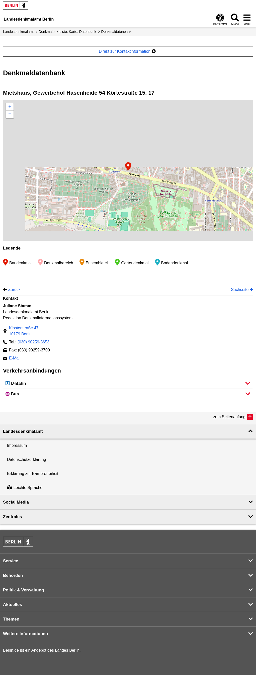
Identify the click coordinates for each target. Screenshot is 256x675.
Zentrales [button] (12, 516)
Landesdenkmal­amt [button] (23, 431)
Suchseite (239, 289)
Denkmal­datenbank (116, 32)
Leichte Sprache (24, 487)
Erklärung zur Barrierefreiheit (32, 473)
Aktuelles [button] (12, 604)
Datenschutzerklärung (26, 459)
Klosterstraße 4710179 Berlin (23, 331)
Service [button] (10, 561)
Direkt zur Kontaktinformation (127, 51)
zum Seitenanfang (229, 417)
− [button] (10, 114)
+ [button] (10, 107)
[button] (128, 383)
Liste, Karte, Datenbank (77, 32)
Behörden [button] (13, 575)
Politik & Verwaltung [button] (23, 590)
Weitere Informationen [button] (25, 633)
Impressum (17, 445)
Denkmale (46, 32)
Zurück (14, 289)
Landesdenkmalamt (18, 32)
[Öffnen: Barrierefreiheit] (220, 19)
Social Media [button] (16, 502)
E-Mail (14, 358)
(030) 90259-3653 (33, 342)
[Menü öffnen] (247, 19)
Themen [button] (11, 619)
